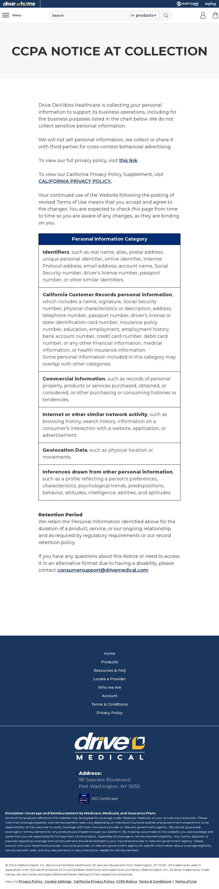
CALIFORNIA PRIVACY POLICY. (75, 181)
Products (109, 662)
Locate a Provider (109, 679)
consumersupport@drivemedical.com (102, 570)
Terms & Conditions (109, 704)
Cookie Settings (58, 881)
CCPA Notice (126, 881)
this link (128, 160)
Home (109, 653)
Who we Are (109, 687)
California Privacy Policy (94, 881)
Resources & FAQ (109, 670)
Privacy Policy (109, 712)
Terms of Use (186, 881)
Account (109, 696)
